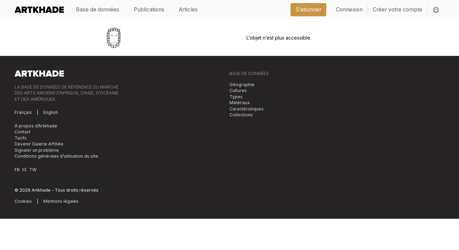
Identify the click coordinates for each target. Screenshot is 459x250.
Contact (23, 131)
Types (236, 96)
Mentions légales (61, 201)
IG (24, 169)
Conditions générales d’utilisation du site (56, 156)
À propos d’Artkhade (36, 125)
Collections (241, 114)
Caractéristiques (247, 108)
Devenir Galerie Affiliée (39, 144)
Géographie (242, 84)
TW (32, 169)
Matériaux (240, 102)
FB (17, 169)
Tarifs (21, 138)
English (50, 112)
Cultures (238, 90)
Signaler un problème (37, 150)
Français (23, 112)
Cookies (23, 201)
